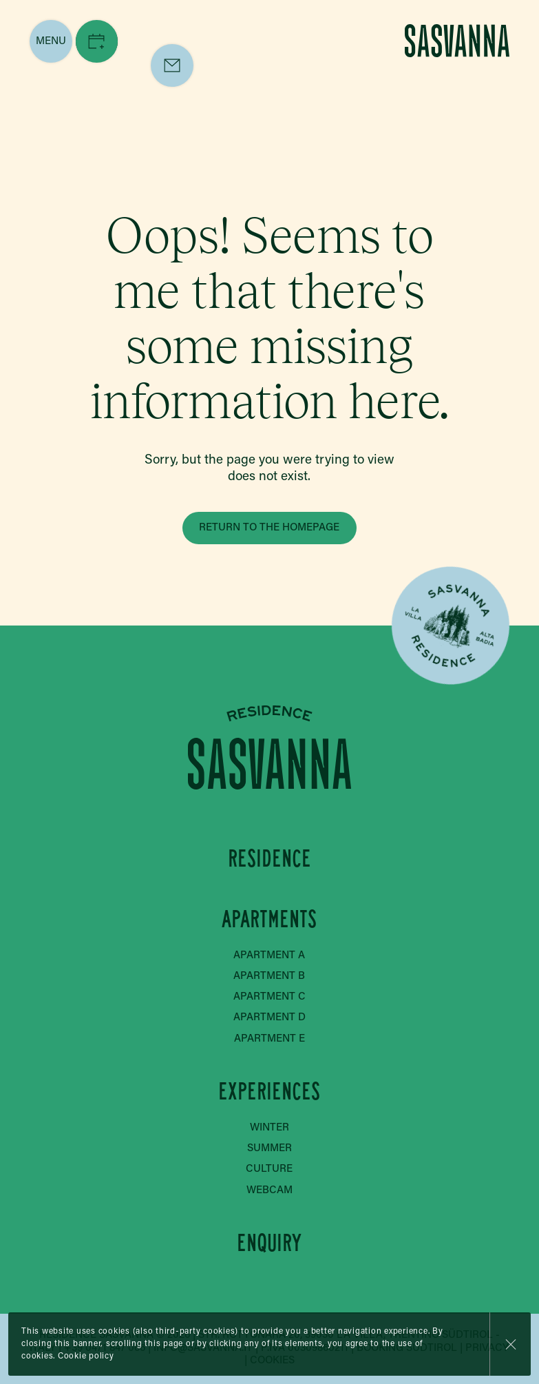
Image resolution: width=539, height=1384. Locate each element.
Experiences (269, 1091)
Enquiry (269, 1243)
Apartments (269, 919)
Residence (269, 858)
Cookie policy (86, 1356)
